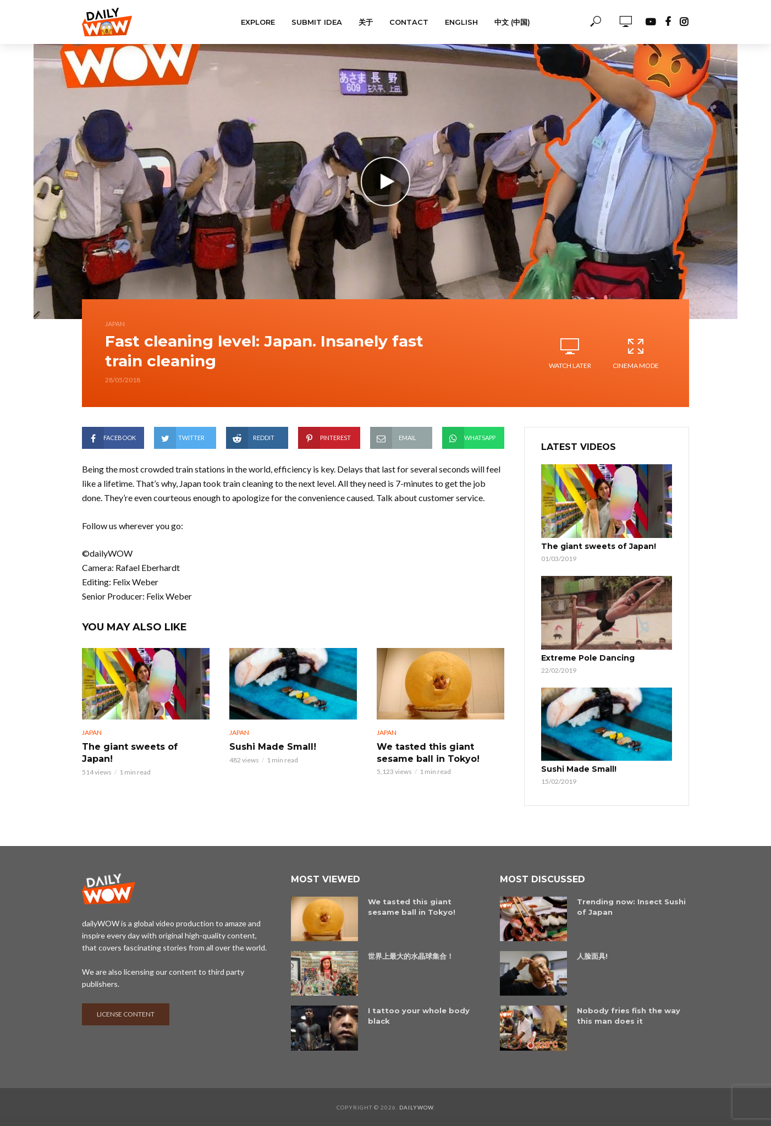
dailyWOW (416, 1106)
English (461, 22)
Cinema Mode (636, 353)
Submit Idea (316, 22)
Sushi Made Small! (272, 746)
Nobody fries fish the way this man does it (628, 1015)
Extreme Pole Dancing (588, 658)
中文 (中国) (512, 22)
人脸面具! (592, 955)
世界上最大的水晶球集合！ (411, 955)
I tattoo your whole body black (419, 1015)
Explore (258, 22)
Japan (115, 324)
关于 (366, 22)
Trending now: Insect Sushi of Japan (631, 906)
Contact (408, 22)
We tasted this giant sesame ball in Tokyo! (428, 752)
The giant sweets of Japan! (130, 752)
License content (126, 1013)
